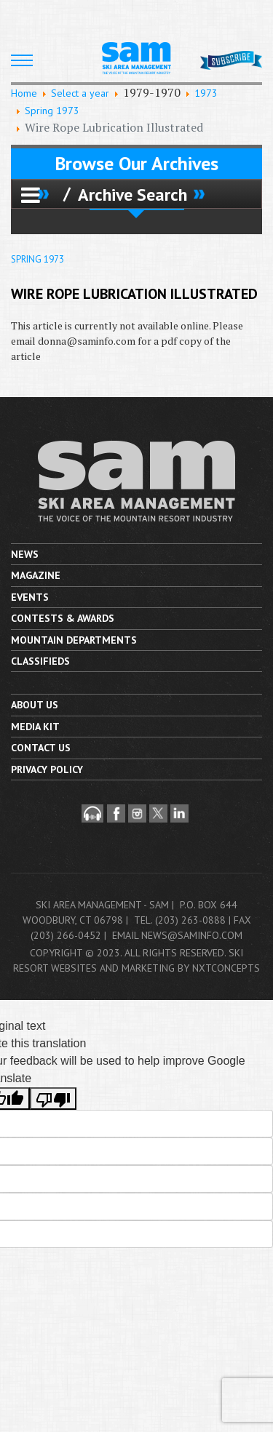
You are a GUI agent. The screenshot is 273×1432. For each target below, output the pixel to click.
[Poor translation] (53, 1098)
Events (30, 597)
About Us (34, 704)
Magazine (35, 575)
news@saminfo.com (191, 935)
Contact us (41, 747)
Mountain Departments (74, 640)
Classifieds (40, 661)
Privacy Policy (47, 769)
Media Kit (35, 726)
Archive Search (132, 194)
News (25, 554)
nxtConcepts (226, 968)
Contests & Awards (62, 618)
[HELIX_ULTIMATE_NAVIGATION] (22, 60)
